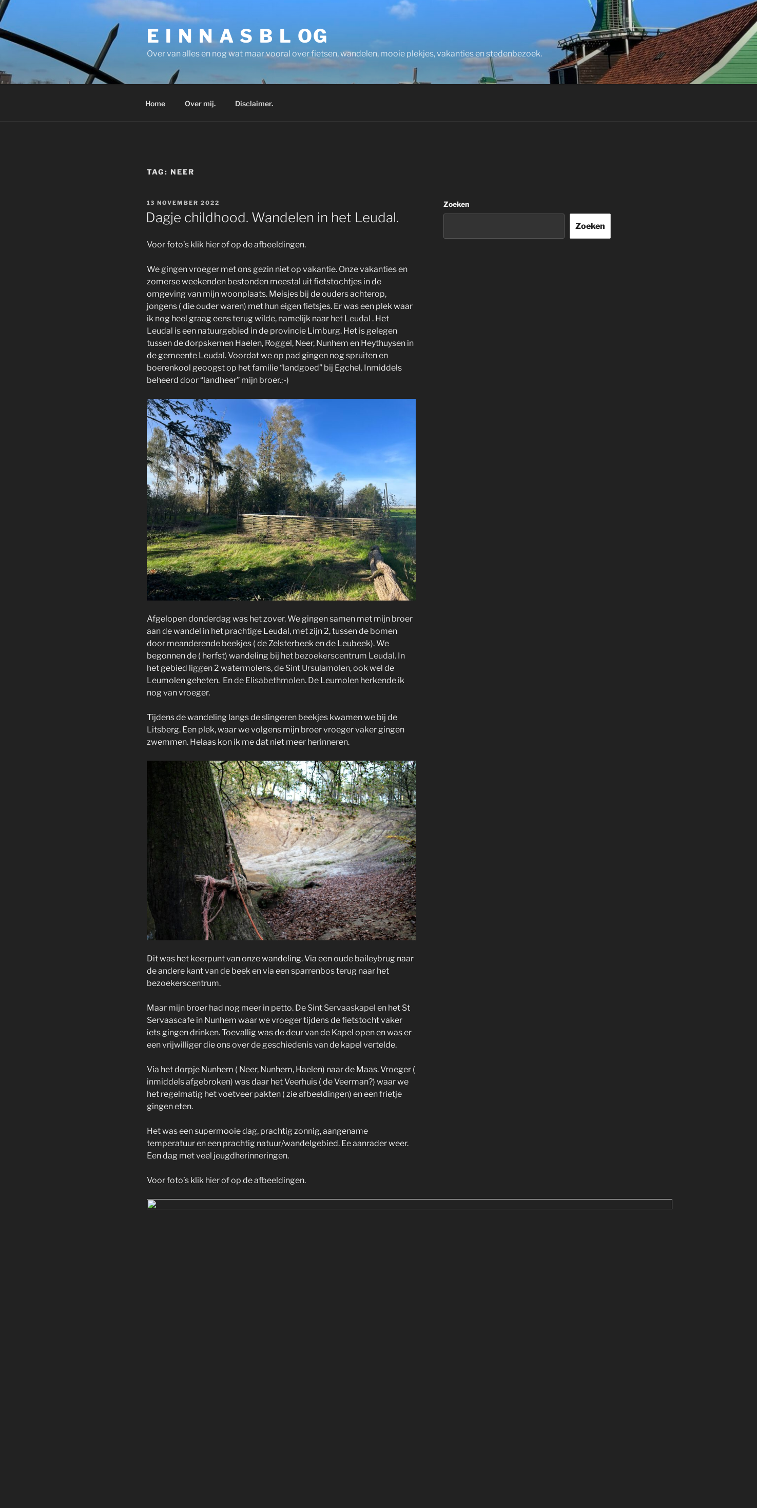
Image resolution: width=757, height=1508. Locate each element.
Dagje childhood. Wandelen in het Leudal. (272, 217)
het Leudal (351, 318)
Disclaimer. (254, 103)
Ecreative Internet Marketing (423, 1501)
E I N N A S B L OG (238, 36)
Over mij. (200, 103)
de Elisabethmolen (269, 680)
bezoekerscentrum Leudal (345, 656)
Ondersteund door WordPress (390, 1470)
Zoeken (456, 204)
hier (212, 244)
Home (155, 103)
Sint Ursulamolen (317, 668)
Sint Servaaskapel (341, 1008)
